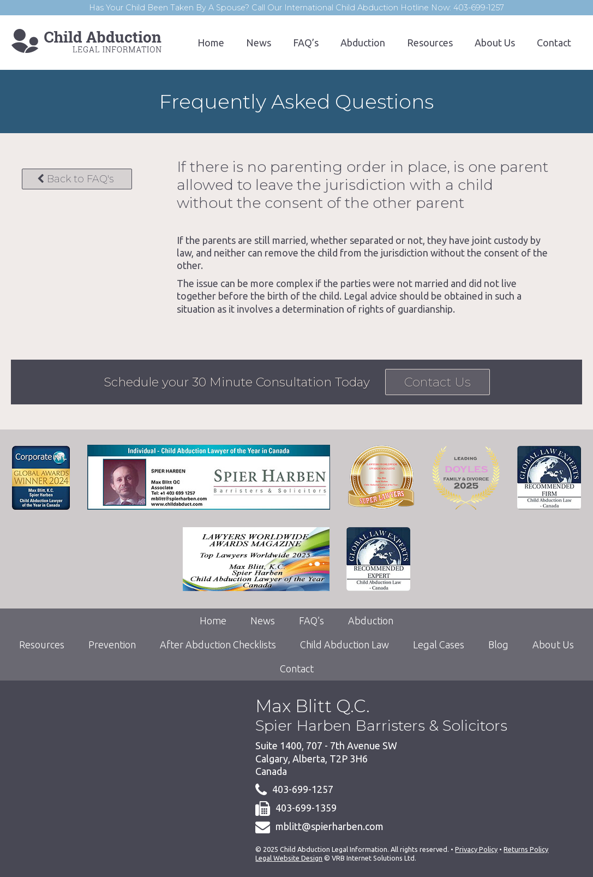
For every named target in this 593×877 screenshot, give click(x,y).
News (258, 42)
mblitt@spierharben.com (329, 826)
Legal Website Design (288, 858)
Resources (430, 42)
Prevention (112, 644)
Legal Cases (438, 644)
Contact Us (437, 382)
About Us (495, 42)
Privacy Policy (476, 849)
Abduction (362, 42)
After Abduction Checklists (218, 644)
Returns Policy (526, 849)
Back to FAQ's (75, 179)
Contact (554, 42)
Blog (498, 644)
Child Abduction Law (344, 644)
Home (210, 42)
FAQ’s (306, 42)
